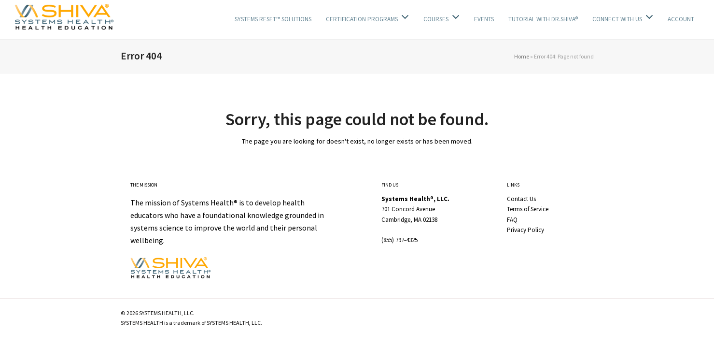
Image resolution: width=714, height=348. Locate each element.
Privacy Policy (525, 230)
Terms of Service (527, 209)
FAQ (512, 220)
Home (521, 56)
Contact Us (521, 199)
